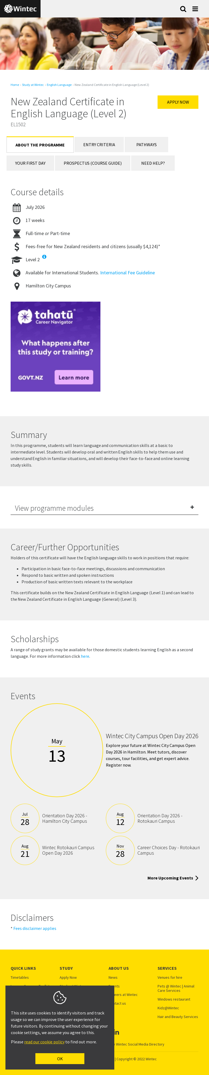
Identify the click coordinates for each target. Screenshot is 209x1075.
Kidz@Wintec (168, 1008)
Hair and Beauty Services (178, 1016)
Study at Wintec (33, 85)
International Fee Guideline (127, 272)
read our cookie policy (44, 1041)
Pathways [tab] (146, 144)
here (85, 656)
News (113, 977)
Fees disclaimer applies (34, 928)
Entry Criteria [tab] (99, 144)
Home (15, 85)
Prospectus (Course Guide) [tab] (93, 163)
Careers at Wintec (123, 994)
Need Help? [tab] (153, 163)
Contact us (117, 1003)
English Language (59, 85)
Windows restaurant (174, 999)
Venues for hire (170, 977)
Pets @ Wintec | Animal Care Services (176, 988)
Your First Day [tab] (30, 163)
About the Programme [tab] (40, 145)
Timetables (20, 977)
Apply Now (178, 102)
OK (60, 1058)
